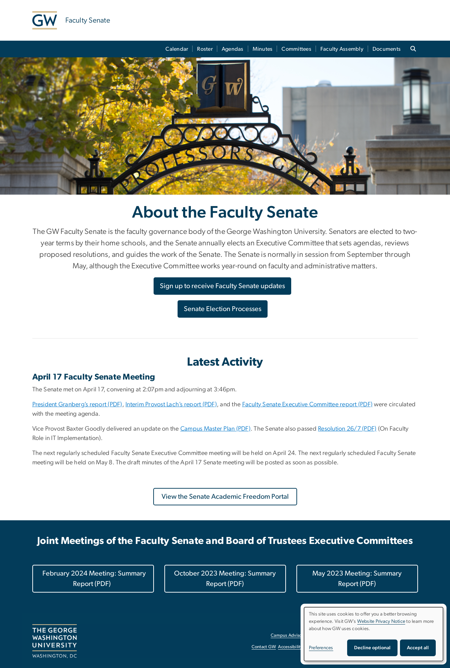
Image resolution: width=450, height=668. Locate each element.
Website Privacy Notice (381, 621)
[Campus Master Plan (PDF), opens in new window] (215, 429)
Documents (387, 49)
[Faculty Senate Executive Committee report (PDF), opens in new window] (307, 404)
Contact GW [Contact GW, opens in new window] (264, 647)
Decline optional (372, 647)
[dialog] (373, 634)
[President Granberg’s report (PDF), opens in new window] (77, 404)
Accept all (418, 647)
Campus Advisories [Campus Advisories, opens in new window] (290, 635)
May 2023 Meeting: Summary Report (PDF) (357, 578)
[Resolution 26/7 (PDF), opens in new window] (347, 429)
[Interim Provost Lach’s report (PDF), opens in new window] (171, 404)
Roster (205, 49)
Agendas (233, 49)
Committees (296, 49)
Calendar (176, 49)
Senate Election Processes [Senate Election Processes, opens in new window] (222, 309)
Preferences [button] (321, 647)
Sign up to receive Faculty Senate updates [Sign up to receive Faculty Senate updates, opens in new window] (222, 286)
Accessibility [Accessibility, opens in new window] (290, 647)
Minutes (263, 49)
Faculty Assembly (341, 49)
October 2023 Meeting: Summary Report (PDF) (225, 578)
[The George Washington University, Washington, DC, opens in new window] (54, 641)
